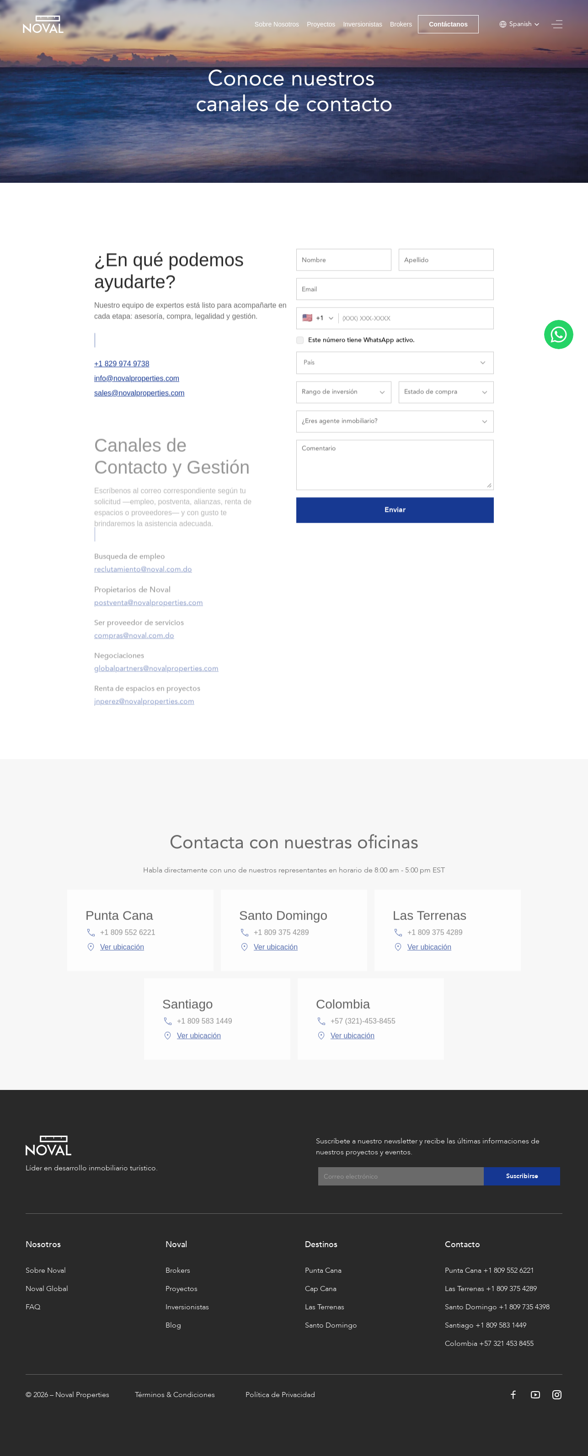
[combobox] (320, 323)
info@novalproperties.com (136, 383)
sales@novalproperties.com (139, 398)
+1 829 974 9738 (122, 368)
